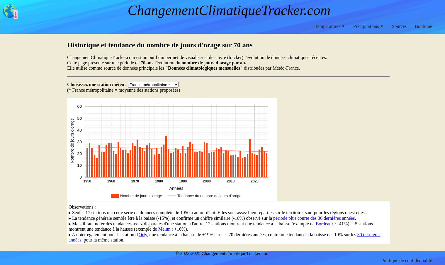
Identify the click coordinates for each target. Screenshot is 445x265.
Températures (330, 26)
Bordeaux (325, 223)
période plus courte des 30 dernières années (314, 218)
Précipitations (368, 26)
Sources (399, 26)
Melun (164, 229)
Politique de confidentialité (406, 260)
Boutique (423, 26)
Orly (143, 234)
